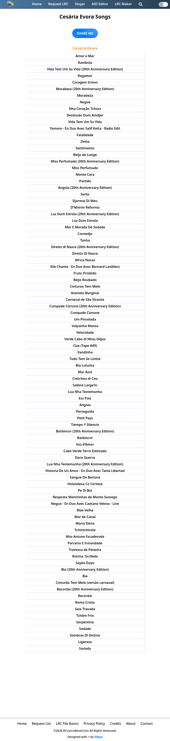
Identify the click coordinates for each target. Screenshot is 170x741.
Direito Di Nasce (85, 253)
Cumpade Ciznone (85, 312)
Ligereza (85, 642)
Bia (85, 576)
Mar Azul (85, 372)
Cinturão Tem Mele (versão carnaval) (85, 582)
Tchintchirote (85, 530)
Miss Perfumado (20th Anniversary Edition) (85, 161)
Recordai (85, 595)
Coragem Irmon (85, 82)
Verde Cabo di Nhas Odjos (85, 339)
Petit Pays (85, 418)
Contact (147, 723)
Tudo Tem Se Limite (85, 359)
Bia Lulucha (85, 365)
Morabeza (85, 95)
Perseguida (85, 411)
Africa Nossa (85, 260)
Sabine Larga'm (85, 385)
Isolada (85, 648)
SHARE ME (85, 33)
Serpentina (85, 622)
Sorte (85, 194)
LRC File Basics (67, 723)
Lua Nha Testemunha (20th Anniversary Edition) (85, 464)
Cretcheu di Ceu (85, 378)
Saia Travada (85, 609)
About (130, 723)
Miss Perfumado (85, 168)
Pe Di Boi (85, 490)
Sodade (85, 628)
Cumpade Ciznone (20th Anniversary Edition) (85, 306)
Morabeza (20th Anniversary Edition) (85, 89)
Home (37, 4)
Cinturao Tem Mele (85, 286)
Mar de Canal (85, 517)
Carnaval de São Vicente (85, 299)
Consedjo (85, 233)
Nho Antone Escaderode (85, 536)
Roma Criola (85, 602)
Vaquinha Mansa (85, 326)
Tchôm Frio (85, 615)
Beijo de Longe (85, 154)
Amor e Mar (85, 56)
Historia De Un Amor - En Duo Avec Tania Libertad (85, 470)
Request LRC (58, 4)
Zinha (85, 141)
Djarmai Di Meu (85, 201)
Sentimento (85, 148)
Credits (115, 723)
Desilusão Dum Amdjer (85, 115)
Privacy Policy (94, 723)
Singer (80, 4)
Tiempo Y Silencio (85, 424)
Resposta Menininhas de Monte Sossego (85, 497)
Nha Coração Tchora (85, 108)
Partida (85, 181)
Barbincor (85, 438)
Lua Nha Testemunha (85, 391)
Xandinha (85, 352)
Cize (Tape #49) (85, 345)
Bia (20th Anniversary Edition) (85, 569)
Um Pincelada (85, 319)
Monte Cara (85, 174)
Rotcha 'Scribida (85, 556)
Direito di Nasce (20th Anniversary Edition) (85, 247)
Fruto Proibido (85, 273)
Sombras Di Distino (85, 635)
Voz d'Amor (85, 444)
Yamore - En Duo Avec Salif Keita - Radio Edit (85, 128)
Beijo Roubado (85, 280)
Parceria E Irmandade (85, 543)
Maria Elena (85, 523)
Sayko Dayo (85, 563)
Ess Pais (85, 398)
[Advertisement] (85, 682)
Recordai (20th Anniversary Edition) (85, 589)
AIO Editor (100, 4)
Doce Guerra (85, 457)
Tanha (85, 240)
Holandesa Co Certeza (85, 484)
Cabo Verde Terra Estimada (84, 451)
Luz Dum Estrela (85, 220)
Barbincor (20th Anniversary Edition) (85, 431)
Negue (85, 102)
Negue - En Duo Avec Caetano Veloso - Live (85, 503)
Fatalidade (85, 135)
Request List (41, 723)
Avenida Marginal (85, 293)
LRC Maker (123, 4)
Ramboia (85, 62)
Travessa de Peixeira (85, 549)
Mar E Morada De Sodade (85, 227)
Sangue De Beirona (85, 477)
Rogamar (85, 75)
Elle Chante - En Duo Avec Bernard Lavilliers (85, 266)
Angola (85, 405)
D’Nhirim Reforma (85, 207)
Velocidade (85, 332)
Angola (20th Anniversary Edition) (85, 187)
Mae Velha (85, 510)
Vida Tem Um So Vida (85, 122)
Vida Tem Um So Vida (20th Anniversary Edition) (85, 69)
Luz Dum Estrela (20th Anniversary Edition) (85, 214)
